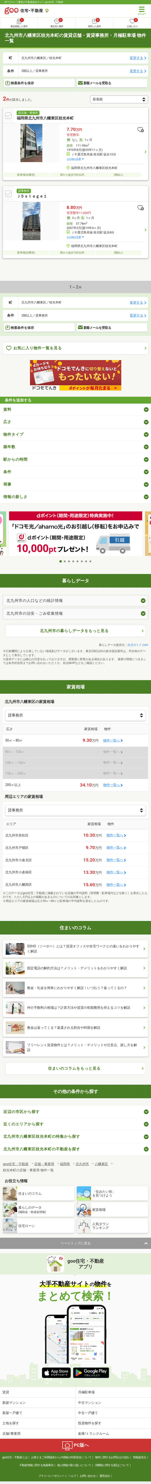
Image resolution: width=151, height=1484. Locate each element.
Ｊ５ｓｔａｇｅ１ (32, 196)
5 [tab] (78, 561)
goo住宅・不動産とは (14, 1457)
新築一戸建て (12, 1413)
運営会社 (104, 1476)
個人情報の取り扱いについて (74, 1465)
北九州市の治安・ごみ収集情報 (34, 613)
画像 (7, 484)
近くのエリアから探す (23, 1124)
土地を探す (10, 1423)
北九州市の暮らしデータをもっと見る (74, 630)
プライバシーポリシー (51, 1476)
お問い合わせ (88, 1476)
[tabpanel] (75, 534)
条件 (7, 472)
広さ (7, 422)
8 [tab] (90, 561)
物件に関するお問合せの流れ (112, 1457)
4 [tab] (73, 561)
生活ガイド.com (137, 645)
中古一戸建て (88, 1413)
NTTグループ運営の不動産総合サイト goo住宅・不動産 (34, 2)
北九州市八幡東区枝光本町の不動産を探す (41, 1149)
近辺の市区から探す (21, 1111)
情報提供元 (139, 1457)
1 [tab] (60, 561)
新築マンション (14, 1403)
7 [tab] (86, 561)
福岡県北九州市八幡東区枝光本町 (45, 118)
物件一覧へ (111, 740)
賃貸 (5, 1392)
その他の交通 (74, 159)
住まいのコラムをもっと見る (74, 1068)
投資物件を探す (89, 1423)
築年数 (9, 447)
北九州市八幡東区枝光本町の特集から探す (41, 1136)
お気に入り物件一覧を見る (34, 348)
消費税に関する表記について (112, 1465)
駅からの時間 (15, 459)
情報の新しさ (15, 497)
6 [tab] (82, 561)
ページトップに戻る (76, 1243)
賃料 (7, 409)
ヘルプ (72, 1476)
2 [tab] (65, 561)
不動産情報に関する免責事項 (36, 1465)
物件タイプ (13, 434)
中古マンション (89, 1403)
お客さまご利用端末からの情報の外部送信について (61, 1457)
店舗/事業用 (11, 1433)
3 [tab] (69, 561)
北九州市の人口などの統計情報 (34, 600)
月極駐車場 (86, 1392)
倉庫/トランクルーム (93, 1433)
